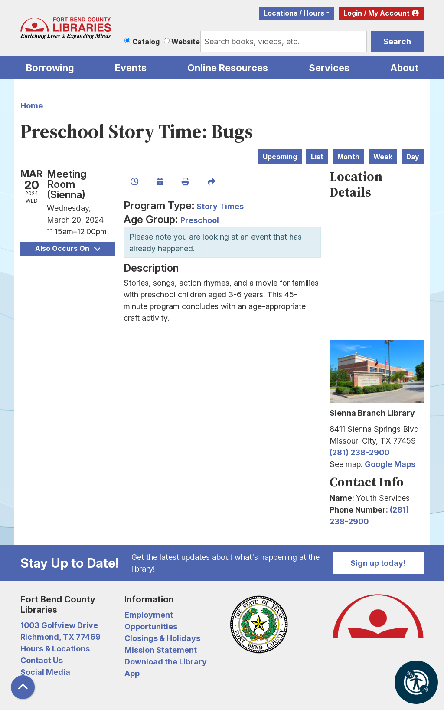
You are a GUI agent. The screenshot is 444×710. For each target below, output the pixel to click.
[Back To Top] (23, 687)
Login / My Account (376, 13)
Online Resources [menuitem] (227, 67)
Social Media (45, 672)
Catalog (146, 41)
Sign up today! (378, 563)
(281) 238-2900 (359, 452)
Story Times (220, 206)
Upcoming (280, 157)
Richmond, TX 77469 (60, 636)
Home (31, 105)
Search (397, 41)
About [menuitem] (404, 67)
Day (412, 157)
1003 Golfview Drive (59, 625)
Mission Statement (160, 649)
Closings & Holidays (162, 638)
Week (382, 157)
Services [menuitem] (329, 67)
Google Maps (390, 464)
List (317, 157)
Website (185, 41)
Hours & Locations (55, 648)
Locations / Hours (294, 13)
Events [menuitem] (131, 67)
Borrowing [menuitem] (50, 67)
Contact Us (41, 660)
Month (348, 157)
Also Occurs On (67, 248)
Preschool (199, 220)
